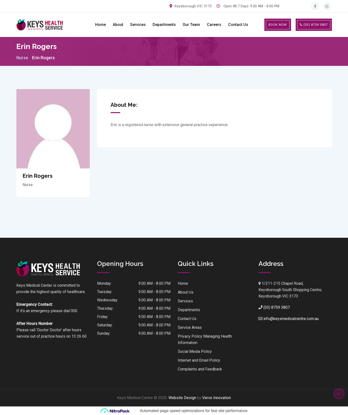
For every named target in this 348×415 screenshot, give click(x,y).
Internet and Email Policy (199, 360)
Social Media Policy (195, 351)
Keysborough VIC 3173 (193, 6)
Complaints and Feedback (200, 369)
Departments (164, 24)
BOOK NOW (278, 24)
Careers (214, 24)
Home (100, 24)
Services (138, 24)
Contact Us (238, 24)
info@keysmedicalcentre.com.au (291, 318)
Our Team (191, 24)
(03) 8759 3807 (314, 24)
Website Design (182, 397)
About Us (185, 292)
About (118, 24)
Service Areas (190, 327)
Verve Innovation (216, 397)
